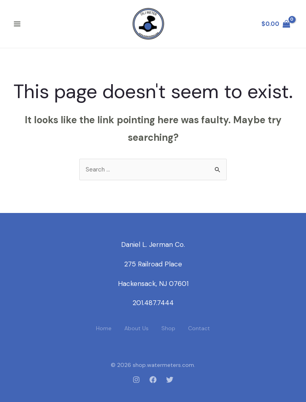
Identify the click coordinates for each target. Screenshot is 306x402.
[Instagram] (136, 379)
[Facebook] (153, 379)
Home (104, 328)
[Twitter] (169, 379)
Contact (199, 328)
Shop (168, 328)
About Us (136, 328)
